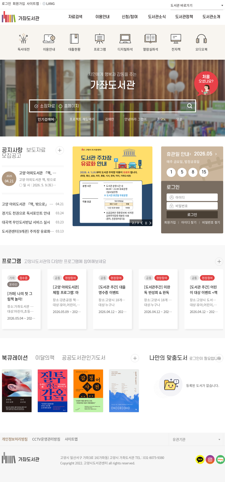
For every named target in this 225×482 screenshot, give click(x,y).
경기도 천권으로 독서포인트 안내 (26, 213)
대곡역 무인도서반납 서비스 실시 (26, 222)
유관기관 (179, 439)
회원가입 (19, 3)
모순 (179, 119)
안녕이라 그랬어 (135, 119)
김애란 (109, 119)
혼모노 (161, 119)
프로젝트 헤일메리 (82, 119)
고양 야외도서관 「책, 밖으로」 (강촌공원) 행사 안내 (41, 204)
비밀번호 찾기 (211, 222)
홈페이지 (71, 106)
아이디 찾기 (189, 222)
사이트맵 (33, 3)
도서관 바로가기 (181, 5)
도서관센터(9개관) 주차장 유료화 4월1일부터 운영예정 (42, 231)
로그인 (6, 3)
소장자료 (47, 106)
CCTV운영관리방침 (46, 439)
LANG (50, 3)
